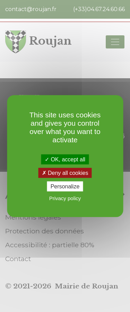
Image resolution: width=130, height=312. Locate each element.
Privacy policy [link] (65, 198)
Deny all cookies (65, 173)
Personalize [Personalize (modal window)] (65, 186)
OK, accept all (65, 159)
